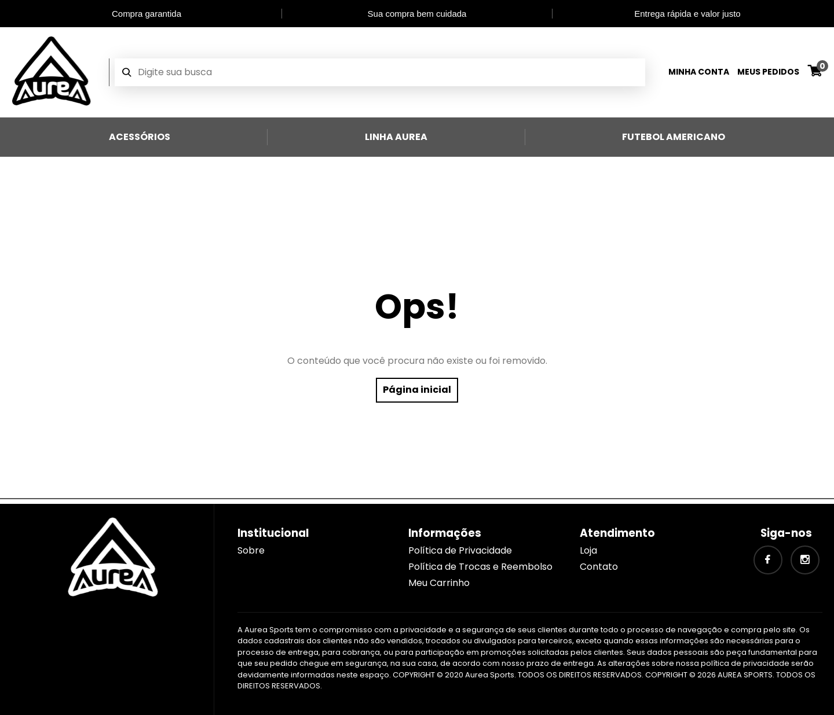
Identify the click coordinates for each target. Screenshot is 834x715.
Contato (599, 566)
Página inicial (417, 389)
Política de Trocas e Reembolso (480, 566)
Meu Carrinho (439, 582)
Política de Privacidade (460, 550)
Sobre (251, 550)
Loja (588, 550)
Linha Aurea (396, 136)
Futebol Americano (673, 136)
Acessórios (139, 136)
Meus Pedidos (768, 72)
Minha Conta (698, 72)
